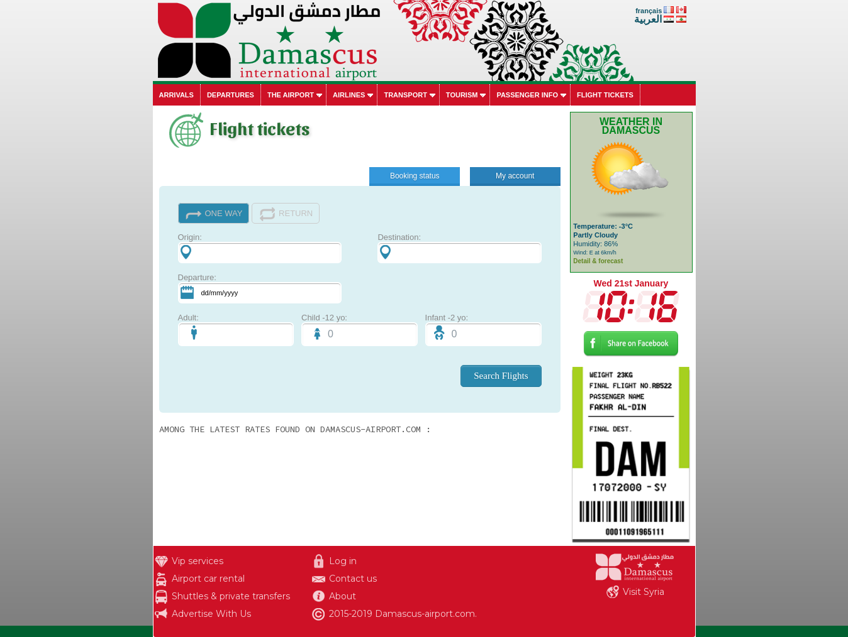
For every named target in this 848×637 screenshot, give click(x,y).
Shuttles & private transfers (231, 596)
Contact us (353, 578)
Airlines (349, 95)
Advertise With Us (211, 613)
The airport (290, 95)
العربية (648, 19)
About (342, 596)
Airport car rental (208, 578)
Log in (343, 561)
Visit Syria (643, 591)
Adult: (236, 329)
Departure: (260, 288)
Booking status (415, 176)
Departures (230, 95)
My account (515, 176)
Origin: (260, 247)
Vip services (197, 561)
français (648, 10)
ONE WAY (214, 214)
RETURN (286, 214)
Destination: (459, 247)
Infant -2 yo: (483, 329)
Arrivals (176, 95)
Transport (405, 95)
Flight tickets (605, 95)
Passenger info (527, 95)
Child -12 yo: (359, 329)
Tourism (462, 95)
